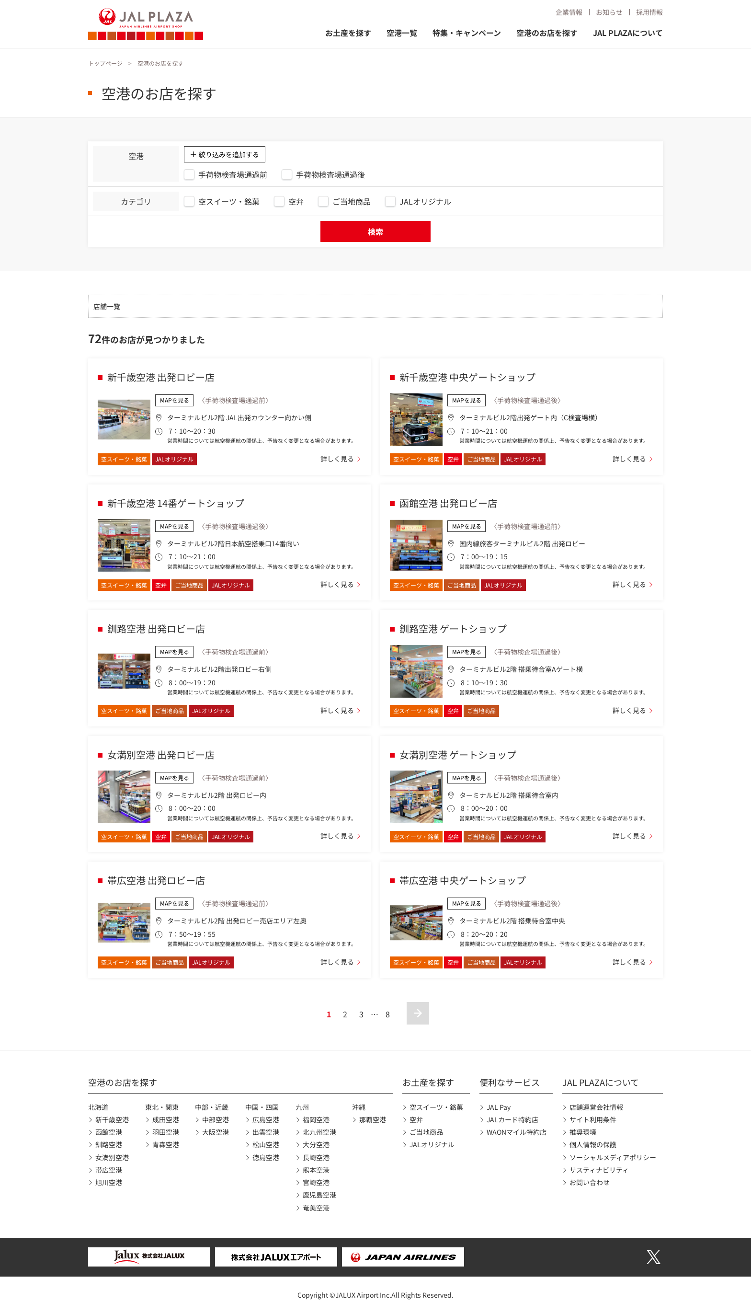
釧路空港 (108, 1144)
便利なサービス (509, 1082)
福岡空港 (316, 1119)
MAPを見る (174, 400)
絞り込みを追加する (229, 154)
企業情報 (569, 12)
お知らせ (609, 12)
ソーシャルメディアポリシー (612, 1157)
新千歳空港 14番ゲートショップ (175, 503)
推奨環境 (582, 1132)
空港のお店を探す (547, 32)
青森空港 (165, 1144)
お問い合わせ (589, 1182)
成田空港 (165, 1119)
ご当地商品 (426, 1132)
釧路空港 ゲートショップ (453, 628)
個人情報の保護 (592, 1144)
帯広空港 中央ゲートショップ (462, 880)
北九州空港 (319, 1132)
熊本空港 (316, 1170)
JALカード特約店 (512, 1119)
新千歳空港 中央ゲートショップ (467, 377)
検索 (375, 231)
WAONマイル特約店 (516, 1132)
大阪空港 (215, 1132)
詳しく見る (337, 458)
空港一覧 (402, 32)
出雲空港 (265, 1132)
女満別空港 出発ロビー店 (161, 754)
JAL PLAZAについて (628, 32)
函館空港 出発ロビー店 (448, 503)
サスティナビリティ (599, 1170)
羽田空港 (165, 1132)
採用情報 (649, 12)
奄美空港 (316, 1207)
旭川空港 (108, 1182)
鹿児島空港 (319, 1194)
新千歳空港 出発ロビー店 (161, 377)
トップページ (105, 63)
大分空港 (316, 1144)
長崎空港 (316, 1157)
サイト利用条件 (592, 1119)
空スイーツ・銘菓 (436, 1107)
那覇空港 (372, 1119)
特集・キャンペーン (466, 32)
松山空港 (265, 1144)
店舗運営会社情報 (596, 1107)
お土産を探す (348, 32)
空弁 (416, 1119)
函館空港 (108, 1132)
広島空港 (265, 1119)
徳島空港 (265, 1157)
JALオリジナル (432, 1144)
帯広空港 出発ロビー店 (156, 880)
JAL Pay (499, 1107)
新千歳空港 (112, 1119)
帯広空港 (108, 1170)
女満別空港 (112, 1157)
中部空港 (215, 1119)
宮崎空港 (316, 1182)
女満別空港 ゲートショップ (457, 754)
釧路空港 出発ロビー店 (156, 628)
